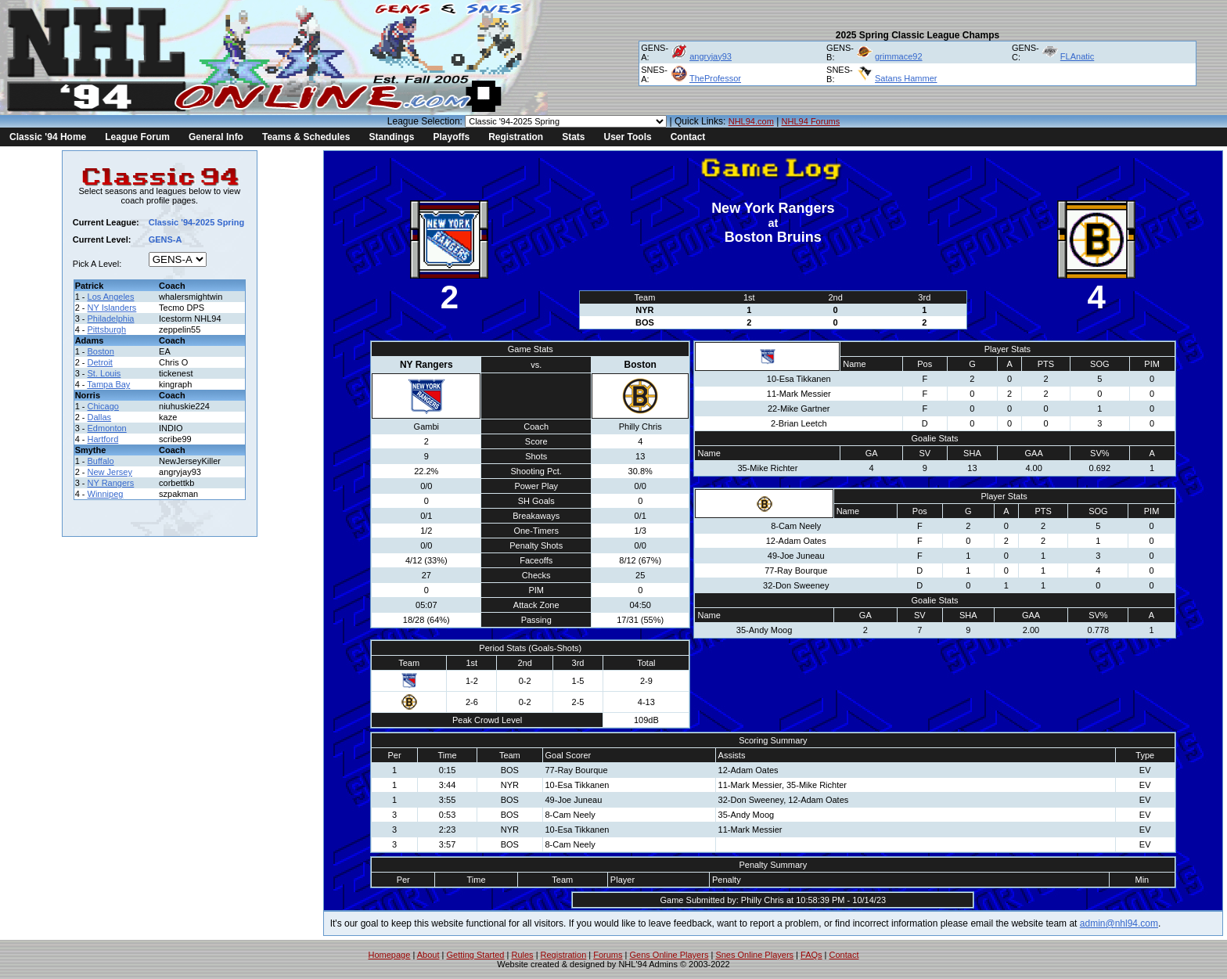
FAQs (811, 954)
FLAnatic (1077, 56)
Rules (522, 954)
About (428, 954)
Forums (607, 954)
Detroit (100, 362)
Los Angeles (111, 296)
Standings (391, 136)
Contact (688, 136)
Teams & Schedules (306, 136)
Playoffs (451, 136)
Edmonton (107, 428)
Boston (101, 351)
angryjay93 (710, 56)
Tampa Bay (108, 384)
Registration (515, 136)
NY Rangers (111, 483)
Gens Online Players (669, 954)
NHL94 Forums (811, 121)
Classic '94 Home (47, 136)
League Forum (137, 136)
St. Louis (104, 373)
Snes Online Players (754, 954)
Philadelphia (111, 318)
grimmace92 (899, 56)
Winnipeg (106, 493)
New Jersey (110, 472)
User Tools (628, 136)
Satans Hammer (906, 78)
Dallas (100, 417)
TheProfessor (715, 78)
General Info (216, 136)
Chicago (103, 406)
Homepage (390, 954)
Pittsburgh (107, 329)
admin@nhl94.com (1119, 923)
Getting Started (475, 954)
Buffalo (101, 461)
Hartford (103, 439)
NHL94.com (751, 121)
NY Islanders (112, 307)
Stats (573, 136)
